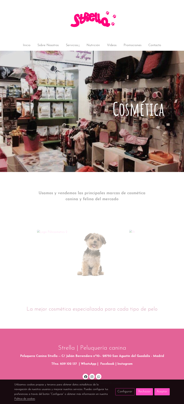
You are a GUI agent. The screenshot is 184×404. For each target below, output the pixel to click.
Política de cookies (24, 399)
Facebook (107, 364)
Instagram (125, 364)
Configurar (125, 391)
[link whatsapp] (98, 376)
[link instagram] (92, 376)
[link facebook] (86, 376)
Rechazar (144, 391)
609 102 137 (68, 364)
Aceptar (162, 391)
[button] (72, 45)
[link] (92, 20)
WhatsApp (88, 364)
